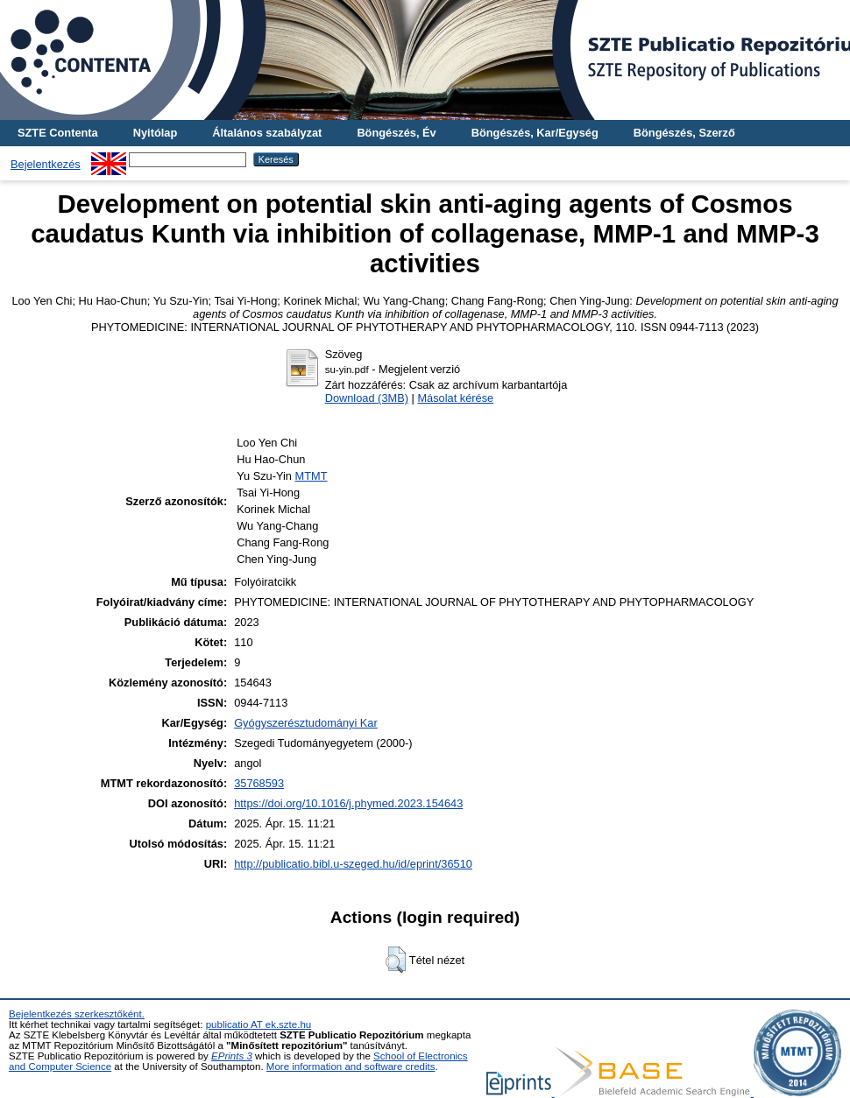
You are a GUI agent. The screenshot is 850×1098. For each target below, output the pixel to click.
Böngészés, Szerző (684, 132)
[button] (396, 960)
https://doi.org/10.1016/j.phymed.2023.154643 (348, 803)
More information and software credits (351, 1066)
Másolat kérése (455, 398)
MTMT (311, 475)
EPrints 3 (231, 1056)
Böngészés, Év (396, 132)
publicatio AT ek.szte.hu (259, 1024)
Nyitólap (155, 132)
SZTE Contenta (58, 132)
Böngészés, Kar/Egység (535, 132)
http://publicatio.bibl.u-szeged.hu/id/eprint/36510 (353, 863)
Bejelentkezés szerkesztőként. (77, 1014)
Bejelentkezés (46, 164)
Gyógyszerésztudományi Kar (306, 722)
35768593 (259, 783)
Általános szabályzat (267, 132)
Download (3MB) (366, 398)
